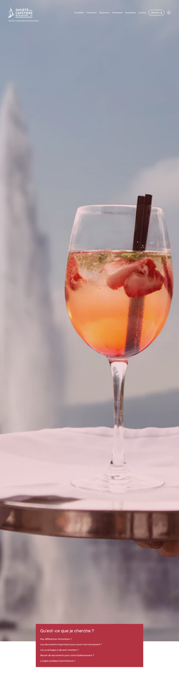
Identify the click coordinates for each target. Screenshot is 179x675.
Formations (91, 12)
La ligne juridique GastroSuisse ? (57, 661)
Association (130, 12)
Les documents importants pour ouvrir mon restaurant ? (71, 644)
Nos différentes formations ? (56, 639)
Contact (142, 12)
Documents (104, 12)
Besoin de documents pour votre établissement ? (67, 655)
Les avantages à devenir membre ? (59, 650)
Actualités (79, 12)
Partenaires (117, 12)
